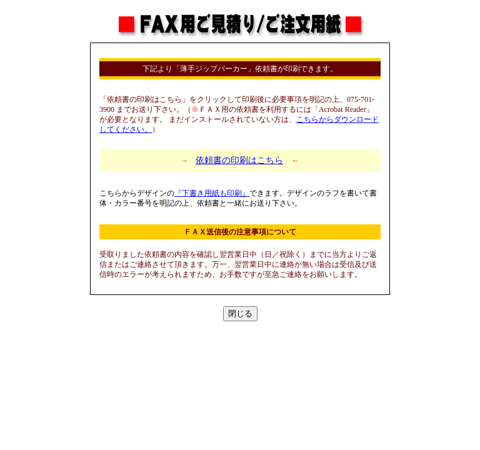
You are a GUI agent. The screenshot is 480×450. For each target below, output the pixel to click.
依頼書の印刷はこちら (239, 160)
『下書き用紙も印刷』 (211, 193)
